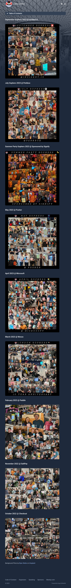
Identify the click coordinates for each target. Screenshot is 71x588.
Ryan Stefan (23, 563)
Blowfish (64, 583)
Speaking (32, 580)
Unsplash (32, 563)
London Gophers (19, 4)
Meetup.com (50, 580)
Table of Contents (15, 13)
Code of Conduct (10, 580)
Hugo (59, 583)
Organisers (22, 580)
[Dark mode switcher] (62, 4)
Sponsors (40, 580)
